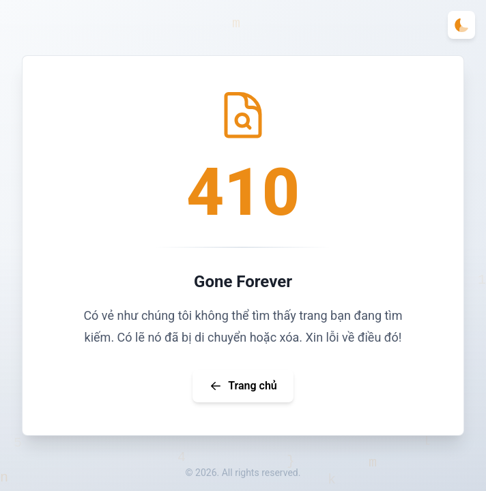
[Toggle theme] (461, 25)
